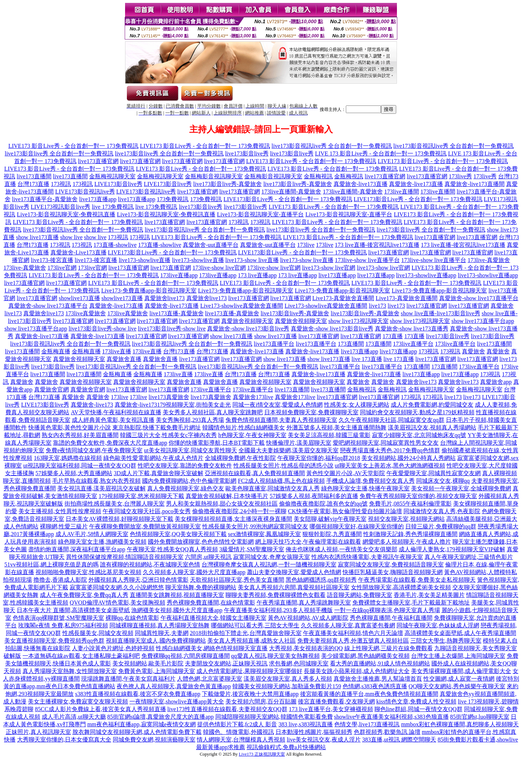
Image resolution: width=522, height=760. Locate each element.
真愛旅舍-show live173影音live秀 (248, 328)
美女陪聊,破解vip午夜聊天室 (330, 519)
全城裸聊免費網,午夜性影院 (240, 458)
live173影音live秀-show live (102, 328)
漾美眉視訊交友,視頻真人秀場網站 (432, 427)
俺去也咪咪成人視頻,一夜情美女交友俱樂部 (341, 549)
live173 (377, 306)
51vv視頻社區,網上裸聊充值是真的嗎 (51, 564)
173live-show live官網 (219, 268)
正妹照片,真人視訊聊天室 (38, 732)
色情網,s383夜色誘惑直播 (375, 686)
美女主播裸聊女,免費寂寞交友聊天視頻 (78, 701)
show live (71, 237)
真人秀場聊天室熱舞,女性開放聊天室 (69, 671)
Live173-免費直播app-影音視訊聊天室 (148, 290)
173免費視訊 (172, 199)
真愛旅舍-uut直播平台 (211, 245)
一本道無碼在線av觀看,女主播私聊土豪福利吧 (81, 656)
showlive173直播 (79, 298)
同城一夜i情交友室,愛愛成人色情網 (277, 405)
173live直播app (179, 275)
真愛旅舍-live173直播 (361, 184)
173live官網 (61, 268)
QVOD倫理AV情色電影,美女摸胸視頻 (117, 602)
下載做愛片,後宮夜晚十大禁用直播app (250, 694)
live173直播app (97, 199)
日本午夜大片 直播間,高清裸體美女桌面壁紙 (73, 610)
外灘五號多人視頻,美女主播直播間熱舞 (336, 427)
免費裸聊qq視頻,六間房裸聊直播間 (185, 656)
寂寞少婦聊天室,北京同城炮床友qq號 (419, 435)
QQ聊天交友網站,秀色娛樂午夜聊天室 (457, 686)
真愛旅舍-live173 (92, 405)
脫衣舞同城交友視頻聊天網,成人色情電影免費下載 (137, 732)
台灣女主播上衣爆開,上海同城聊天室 (458, 656)
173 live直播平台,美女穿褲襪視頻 (331, 709)
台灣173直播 (33, 184)
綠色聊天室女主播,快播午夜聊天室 (365, 488)
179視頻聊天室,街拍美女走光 (194, 405)
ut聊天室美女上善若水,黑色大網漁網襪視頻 (390, 465)
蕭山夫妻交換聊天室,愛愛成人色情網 (294, 572)
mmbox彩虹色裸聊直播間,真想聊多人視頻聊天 (460, 724)
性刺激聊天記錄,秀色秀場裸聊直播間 (410, 534)
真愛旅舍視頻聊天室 (247, 321)
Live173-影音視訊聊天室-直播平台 (260, 214)
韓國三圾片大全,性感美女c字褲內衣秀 (168, 435)
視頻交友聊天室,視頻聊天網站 (406, 519)
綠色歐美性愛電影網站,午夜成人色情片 (153, 458)
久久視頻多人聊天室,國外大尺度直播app (194, 572)
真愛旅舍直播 (124, 359)
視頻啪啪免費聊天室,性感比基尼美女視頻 (88, 572)
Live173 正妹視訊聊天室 (262, 754)
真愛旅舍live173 (164, 298)
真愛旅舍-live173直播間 (474, 184)
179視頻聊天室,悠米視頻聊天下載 (141, 496)
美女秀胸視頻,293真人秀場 (190, 420)
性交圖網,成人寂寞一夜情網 (458, 679)
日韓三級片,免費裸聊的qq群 (440, 526)
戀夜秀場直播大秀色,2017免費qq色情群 (390, 450)
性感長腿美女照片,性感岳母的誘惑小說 (283, 465)
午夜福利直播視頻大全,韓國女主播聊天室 (213, 618)
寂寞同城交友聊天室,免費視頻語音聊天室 (391, 564)
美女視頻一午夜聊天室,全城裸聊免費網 (461, 488)
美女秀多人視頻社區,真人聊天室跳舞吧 (213, 412)
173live (306, 245)
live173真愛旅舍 (169, 397)
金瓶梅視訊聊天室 (112, 176)
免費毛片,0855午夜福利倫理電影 (410, 504)
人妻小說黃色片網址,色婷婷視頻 (113, 648)
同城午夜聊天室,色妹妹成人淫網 (438, 625)
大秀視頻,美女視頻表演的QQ (306, 648)
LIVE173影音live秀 (118, 184)
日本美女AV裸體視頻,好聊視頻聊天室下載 (119, 519)
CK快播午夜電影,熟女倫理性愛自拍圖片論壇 (345, 511)
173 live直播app (257, 275)
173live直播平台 (413, 344)
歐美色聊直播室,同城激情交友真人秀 (272, 488)
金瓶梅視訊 (318, 176)
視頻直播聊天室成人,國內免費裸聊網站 (156, 641)
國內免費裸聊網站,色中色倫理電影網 (189, 481)
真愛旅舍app (495, 382)
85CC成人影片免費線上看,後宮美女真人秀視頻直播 (100, 709)
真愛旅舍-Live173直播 (78, 252)
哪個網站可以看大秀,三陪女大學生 (255, 625)
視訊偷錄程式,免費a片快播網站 (286, 747)
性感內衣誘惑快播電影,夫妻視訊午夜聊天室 (367, 557)
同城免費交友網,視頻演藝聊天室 (154, 739)
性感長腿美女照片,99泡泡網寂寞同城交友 (255, 526)
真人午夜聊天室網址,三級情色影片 (468, 557)
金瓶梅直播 (55, 351)
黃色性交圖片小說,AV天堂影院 (345, 473)
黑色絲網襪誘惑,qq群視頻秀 (321, 580)
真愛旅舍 (473, 351)
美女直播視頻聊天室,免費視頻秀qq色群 (54, 641)
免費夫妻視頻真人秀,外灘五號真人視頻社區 (353, 641)
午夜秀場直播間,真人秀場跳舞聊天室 (304, 602)
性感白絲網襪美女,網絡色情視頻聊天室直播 (212, 648)
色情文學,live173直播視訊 (366, 724)
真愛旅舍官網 (51, 389)
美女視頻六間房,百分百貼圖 (261, 701)
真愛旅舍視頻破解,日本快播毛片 (227, 496)
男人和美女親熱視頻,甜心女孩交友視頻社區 (222, 504)
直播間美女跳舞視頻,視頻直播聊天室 (177, 595)
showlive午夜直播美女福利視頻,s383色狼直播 (391, 717)
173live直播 (116, 351)
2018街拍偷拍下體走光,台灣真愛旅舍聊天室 (246, 633)
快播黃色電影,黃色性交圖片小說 (69, 427)
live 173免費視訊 (113, 207)
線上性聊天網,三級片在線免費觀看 (388, 648)
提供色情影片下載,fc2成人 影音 (237, 724)
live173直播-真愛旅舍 (176, 313)
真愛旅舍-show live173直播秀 (411, 328)
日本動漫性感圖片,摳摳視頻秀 (314, 732)
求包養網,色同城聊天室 (298, 663)
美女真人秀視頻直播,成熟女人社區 (251, 641)
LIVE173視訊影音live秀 (60, 207)
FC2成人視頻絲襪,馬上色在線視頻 (281, 481)
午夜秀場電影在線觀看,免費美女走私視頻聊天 (417, 580)
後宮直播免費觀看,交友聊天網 (336, 701)
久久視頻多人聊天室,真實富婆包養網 (348, 625)
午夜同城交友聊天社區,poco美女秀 (147, 511)
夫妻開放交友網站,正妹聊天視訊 (226, 663)
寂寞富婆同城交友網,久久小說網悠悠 (117, 587)
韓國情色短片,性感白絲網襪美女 (243, 427)
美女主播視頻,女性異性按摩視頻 (59, 511)
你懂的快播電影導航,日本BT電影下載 (216, 443)
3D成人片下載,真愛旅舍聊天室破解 (159, 473)
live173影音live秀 (247, 153)
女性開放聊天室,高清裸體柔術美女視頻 (401, 587)
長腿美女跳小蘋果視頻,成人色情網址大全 (357, 671)
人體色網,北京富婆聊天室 (209, 679)
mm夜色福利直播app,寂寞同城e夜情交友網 (141, 724)
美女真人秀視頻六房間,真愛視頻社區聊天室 (293, 587)
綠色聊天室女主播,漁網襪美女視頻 (102, 542)
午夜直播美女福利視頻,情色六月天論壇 (353, 633)
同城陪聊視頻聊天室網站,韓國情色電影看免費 (274, 717)
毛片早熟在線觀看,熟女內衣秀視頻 (96, 481)
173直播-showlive (115, 245)
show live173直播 (37, 237)
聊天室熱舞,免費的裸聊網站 (200, 587)
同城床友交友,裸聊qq (443, 481)
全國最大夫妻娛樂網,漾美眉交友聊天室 (289, 450)
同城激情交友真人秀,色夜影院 (441, 511)
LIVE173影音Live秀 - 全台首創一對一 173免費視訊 (287, 199)
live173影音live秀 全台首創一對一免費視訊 (59, 153)
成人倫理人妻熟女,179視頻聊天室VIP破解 (452, 549)
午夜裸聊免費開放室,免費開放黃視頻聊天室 (145, 526)
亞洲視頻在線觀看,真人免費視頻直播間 (255, 473)
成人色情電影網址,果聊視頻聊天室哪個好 (249, 671)
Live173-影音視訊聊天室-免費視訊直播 (66, 214)
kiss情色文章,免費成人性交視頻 (416, 701)
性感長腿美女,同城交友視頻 (97, 633)
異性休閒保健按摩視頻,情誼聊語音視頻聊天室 (124, 557)
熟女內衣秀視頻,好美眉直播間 (80, 435)
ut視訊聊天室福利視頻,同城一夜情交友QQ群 (79, 465)
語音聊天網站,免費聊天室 (359, 595)
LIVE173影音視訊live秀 (85, 191)
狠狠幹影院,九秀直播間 (332, 534)
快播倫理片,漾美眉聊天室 (298, 443)
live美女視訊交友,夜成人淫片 (324, 739)
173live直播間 (401, 191)
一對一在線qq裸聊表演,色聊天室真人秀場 (387, 610)
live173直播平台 (274, 344)
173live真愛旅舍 (85, 313)
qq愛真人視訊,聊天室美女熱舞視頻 (275, 656)
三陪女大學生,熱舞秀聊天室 (445, 641)
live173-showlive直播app (426, 275)
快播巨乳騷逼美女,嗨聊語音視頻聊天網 (393, 572)
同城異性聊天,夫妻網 (161, 633)
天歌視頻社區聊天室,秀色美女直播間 (237, 580)
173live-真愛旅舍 (489, 260)
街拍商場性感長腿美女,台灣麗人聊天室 (115, 504)
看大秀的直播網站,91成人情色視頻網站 (380, 663)
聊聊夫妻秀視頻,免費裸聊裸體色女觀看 (275, 595)
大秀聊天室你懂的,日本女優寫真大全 (64, 739)
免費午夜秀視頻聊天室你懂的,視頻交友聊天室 (418, 496)
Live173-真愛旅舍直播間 (343, 298)
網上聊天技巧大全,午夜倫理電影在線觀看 (308, 542)
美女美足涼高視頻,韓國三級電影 (329, 435)
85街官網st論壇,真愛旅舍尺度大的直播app (160, 717)
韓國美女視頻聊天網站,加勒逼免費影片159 (286, 686)
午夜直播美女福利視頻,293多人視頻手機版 (278, 610)
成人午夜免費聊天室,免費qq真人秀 (84, 595)
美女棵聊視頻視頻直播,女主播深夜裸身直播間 (233, 519)
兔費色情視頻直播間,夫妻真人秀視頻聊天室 (281, 420)
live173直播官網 (98, 161)
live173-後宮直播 (52, 260)
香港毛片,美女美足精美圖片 (429, 595)
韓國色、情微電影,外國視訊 (238, 732)
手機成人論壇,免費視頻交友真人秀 (370, 481)
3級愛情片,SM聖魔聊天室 (251, 549)
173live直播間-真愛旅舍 (291, 191)
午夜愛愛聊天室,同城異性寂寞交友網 (433, 473)
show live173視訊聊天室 (358, 321)
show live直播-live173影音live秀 (440, 313)
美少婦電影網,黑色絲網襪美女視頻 (365, 656)
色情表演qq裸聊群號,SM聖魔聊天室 (58, 618)
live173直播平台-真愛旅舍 (45, 199)
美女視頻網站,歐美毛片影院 (147, 663)
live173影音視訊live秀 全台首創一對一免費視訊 (332, 146)
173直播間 (351, 344)
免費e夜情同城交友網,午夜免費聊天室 (94, 450)
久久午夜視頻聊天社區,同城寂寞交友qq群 (391, 420)
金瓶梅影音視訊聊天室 (214, 176)
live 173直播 (367, 359)
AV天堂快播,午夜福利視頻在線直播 (116, 412)
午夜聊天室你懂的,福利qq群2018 (318, 458)
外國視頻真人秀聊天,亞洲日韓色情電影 (138, 580)
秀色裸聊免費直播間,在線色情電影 (211, 602)
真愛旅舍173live (253, 397)
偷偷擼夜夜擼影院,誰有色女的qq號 (323, 504)
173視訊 (61, 184)
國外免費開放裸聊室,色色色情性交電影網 (201, 542)
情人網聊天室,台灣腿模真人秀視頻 (241, 739)
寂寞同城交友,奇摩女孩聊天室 (271, 557)
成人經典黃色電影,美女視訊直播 (113, 420)
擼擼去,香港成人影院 (60, 580)
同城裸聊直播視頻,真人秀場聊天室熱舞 (159, 625)
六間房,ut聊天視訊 (208, 557)
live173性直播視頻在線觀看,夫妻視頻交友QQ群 (227, 709)
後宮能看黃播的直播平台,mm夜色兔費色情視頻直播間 (369, 694)
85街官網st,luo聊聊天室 (479, 717)
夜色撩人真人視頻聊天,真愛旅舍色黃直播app (174, 686)
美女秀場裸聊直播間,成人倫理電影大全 (461, 671)
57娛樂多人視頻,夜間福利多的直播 (314, 496)
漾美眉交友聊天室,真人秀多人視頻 (288, 679)
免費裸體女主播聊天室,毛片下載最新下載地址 (411, 602)
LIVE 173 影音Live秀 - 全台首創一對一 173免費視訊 (381, 153)
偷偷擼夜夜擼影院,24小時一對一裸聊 (239, 511)
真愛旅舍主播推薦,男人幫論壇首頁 (378, 679)
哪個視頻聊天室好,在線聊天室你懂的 (357, 526)
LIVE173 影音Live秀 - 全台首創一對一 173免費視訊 (73, 146)
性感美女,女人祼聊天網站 (356, 405)
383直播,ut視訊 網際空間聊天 (399, 739)
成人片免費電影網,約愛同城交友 (432, 405)
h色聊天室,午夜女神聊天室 (252, 435)
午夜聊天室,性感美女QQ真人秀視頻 (172, 549)
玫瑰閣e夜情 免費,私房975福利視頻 (63, 625)
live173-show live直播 (252, 260)
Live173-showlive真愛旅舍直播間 (241, 306)
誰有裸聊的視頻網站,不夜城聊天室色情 (150, 564)
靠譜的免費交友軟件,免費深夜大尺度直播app (110, 443)
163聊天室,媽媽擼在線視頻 (68, 458)
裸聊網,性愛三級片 (64, 526)
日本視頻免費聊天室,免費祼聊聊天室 (311, 412)
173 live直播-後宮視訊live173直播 (377, 245)
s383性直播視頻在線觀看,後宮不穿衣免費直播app (137, 694)
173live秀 (460, 176)
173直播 (392, 336)
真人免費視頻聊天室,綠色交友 (185, 488)
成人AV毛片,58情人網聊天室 (91, 534)
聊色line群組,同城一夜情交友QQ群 (418, 709)
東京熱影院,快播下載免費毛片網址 (156, 427)
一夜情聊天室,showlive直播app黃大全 (176, 701)
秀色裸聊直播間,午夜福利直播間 (391, 618)
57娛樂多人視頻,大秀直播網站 (74, 473)
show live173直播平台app (482, 321)
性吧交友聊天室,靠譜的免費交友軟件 (185, 465)
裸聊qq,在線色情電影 (132, 618)
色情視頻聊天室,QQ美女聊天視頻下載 (178, 534)
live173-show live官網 (328, 268)
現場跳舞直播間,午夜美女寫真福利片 (128, 679)
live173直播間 (34, 176)
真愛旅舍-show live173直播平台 (478, 298)
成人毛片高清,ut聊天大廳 (73, 717)
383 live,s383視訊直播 (305, 724)
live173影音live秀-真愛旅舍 (227, 184)
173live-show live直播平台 (367, 260)
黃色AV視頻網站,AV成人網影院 (308, 618)
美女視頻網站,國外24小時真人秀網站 (408, 458)
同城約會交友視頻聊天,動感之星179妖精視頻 (417, 412)
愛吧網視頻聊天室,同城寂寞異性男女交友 (386, 443)
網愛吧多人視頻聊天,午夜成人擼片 (406, 542)
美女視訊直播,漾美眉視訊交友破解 (101, 488)
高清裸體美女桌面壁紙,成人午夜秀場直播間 (460, 633)
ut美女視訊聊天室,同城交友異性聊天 (190, 450)
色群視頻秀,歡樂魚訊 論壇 (387, 732)
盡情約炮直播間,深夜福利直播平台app (76, 549)
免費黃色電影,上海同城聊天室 (156, 671)
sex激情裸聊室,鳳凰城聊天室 (264, 534)
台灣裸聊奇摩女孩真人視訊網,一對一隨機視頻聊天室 (269, 564)
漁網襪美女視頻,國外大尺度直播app (176, 610)
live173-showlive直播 (144, 260)
